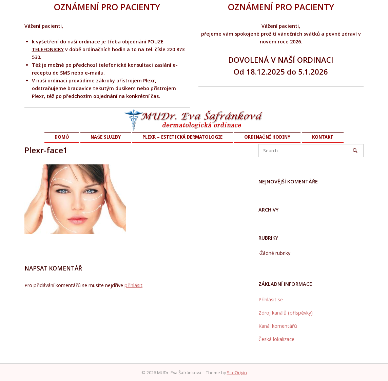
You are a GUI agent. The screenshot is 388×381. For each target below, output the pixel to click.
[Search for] (311, 150)
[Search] (355, 150)
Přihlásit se (270, 299)
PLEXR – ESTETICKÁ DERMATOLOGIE (182, 137)
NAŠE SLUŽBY (105, 137)
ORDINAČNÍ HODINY (267, 137)
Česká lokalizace (276, 339)
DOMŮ (62, 137)
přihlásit (133, 285)
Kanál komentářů (277, 326)
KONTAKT (322, 137)
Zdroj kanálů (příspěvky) (285, 312)
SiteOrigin (237, 372)
